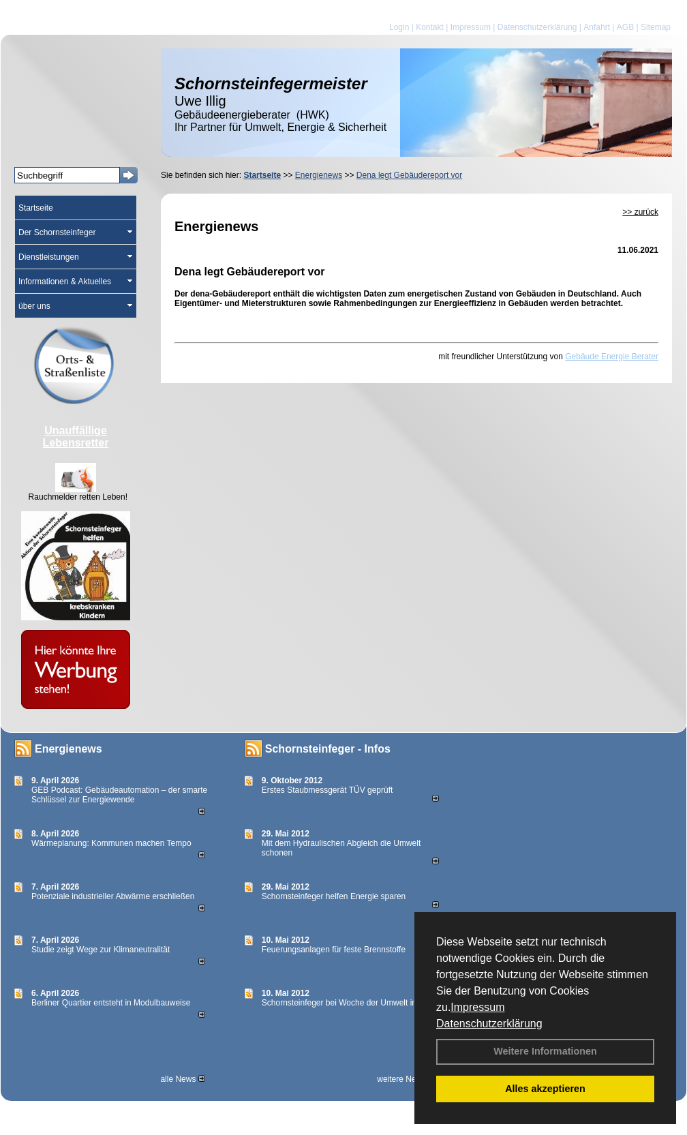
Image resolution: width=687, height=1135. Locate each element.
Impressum (477, 1007)
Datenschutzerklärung (489, 1023)
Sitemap (656, 27)
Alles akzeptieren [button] (545, 1088)
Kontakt (430, 27)
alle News (182, 1079)
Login (399, 27)
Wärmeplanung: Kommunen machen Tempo (111, 843)
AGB (625, 27)
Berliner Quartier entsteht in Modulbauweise (110, 1003)
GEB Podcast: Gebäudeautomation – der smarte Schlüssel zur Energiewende (119, 794)
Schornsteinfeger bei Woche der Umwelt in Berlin (351, 1003)
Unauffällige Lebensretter (76, 437)
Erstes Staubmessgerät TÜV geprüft (327, 790)
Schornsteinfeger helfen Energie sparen (334, 896)
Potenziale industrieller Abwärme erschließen (112, 896)
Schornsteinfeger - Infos (328, 749)
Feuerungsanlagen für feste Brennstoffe (334, 949)
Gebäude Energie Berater (611, 356)
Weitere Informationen (545, 1051)
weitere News (406, 1079)
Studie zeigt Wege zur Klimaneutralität (100, 949)
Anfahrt (596, 27)
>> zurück (640, 212)
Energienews (68, 749)
